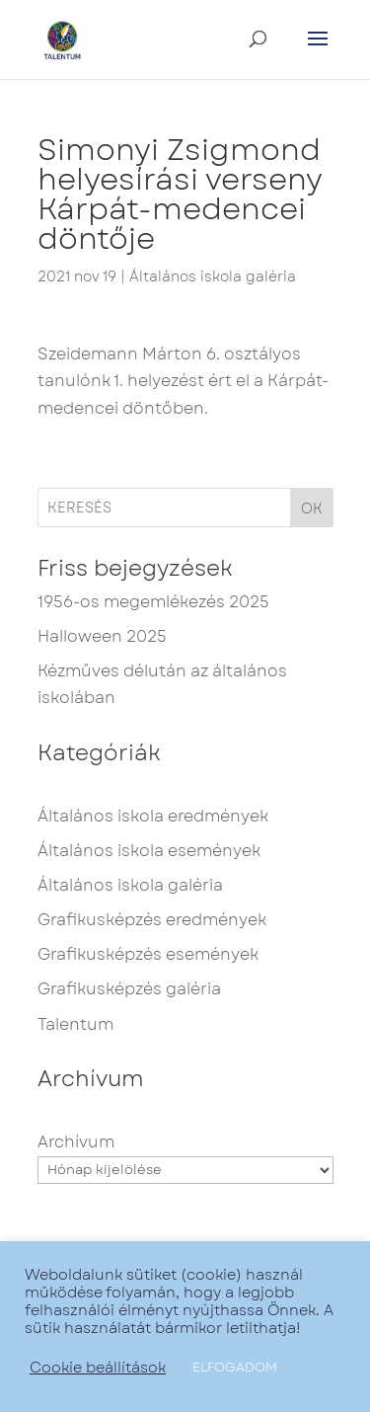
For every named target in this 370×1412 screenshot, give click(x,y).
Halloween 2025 (102, 636)
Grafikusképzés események (148, 954)
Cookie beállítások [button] (98, 1367)
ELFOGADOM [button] (234, 1367)
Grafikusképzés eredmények (151, 919)
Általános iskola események (148, 850)
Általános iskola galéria (212, 276)
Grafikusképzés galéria (129, 989)
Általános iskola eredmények (152, 816)
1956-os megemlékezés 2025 (153, 601)
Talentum (75, 1024)
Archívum (75, 1142)
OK (312, 508)
